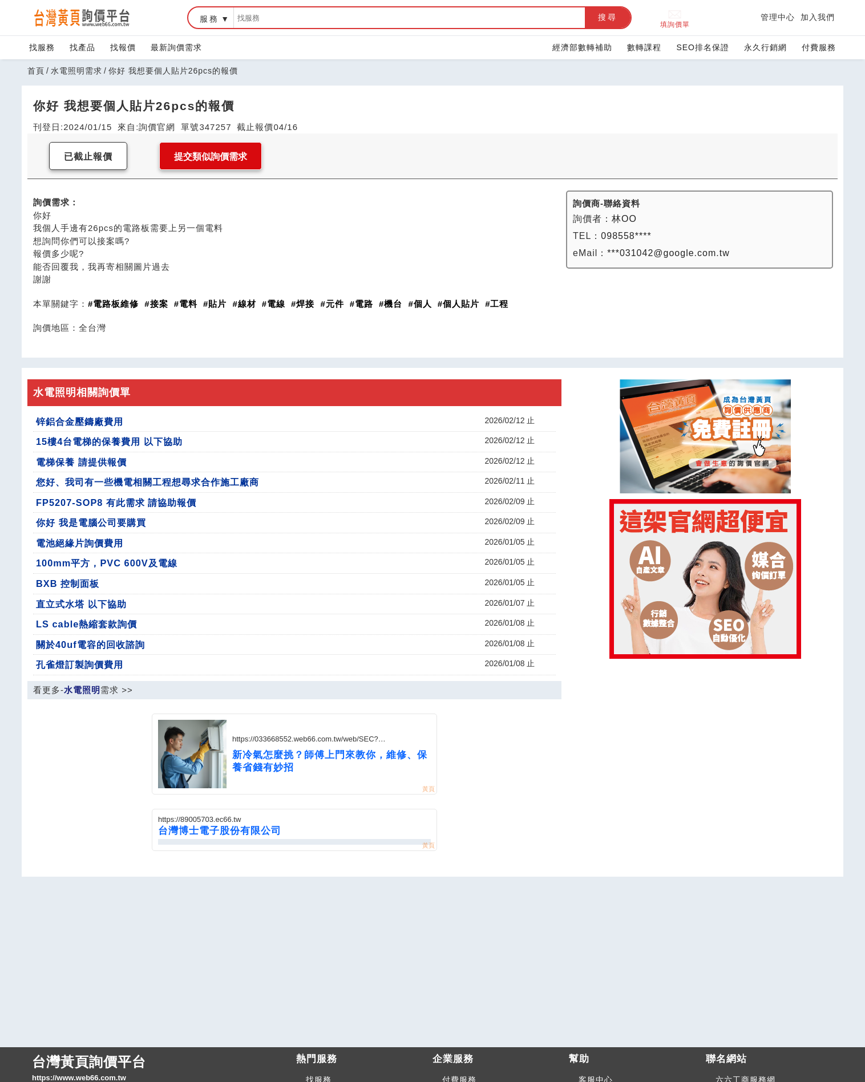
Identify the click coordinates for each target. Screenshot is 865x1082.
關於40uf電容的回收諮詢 (90, 644)
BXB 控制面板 (67, 583)
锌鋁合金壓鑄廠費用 (79, 421)
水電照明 (82, 690)
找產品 (82, 47)
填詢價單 (675, 18)
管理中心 (778, 17)
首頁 (36, 70)
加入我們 (818, 17)
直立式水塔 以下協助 (81, 604)
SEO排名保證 (702, 47)
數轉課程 (644, 47)
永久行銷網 (765, 47)
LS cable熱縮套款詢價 (86, 624)
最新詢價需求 (176, 47)
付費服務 (819, 47)
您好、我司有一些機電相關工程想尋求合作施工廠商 (147, 482)
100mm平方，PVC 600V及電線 (106, 563)
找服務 (42, 47)
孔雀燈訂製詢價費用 (79, 664)
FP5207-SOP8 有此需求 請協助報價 (116, 502)
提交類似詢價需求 (210, 156)
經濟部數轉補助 (582, 47)
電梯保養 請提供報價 (81, 462)
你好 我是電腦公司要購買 (91, 522)
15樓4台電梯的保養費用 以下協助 (109, 441)
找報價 (123, 47)
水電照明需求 (76, 70)
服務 (209, 18)
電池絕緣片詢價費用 (79, 543)
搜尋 (607, 17)
